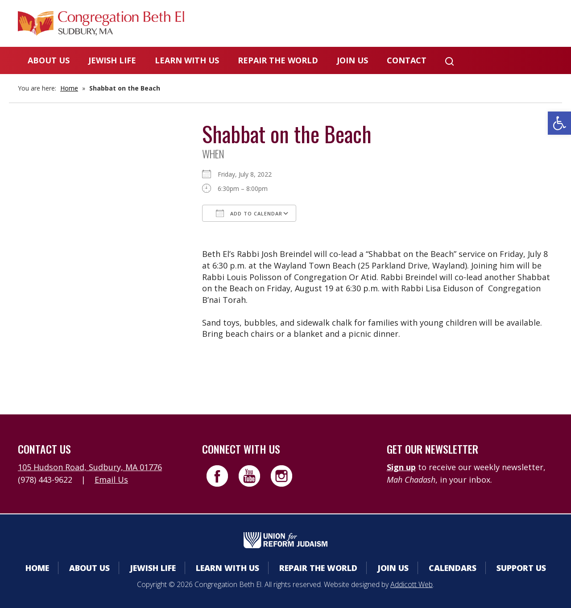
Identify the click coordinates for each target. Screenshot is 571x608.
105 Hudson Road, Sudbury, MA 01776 (90, 467)
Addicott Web (411, 584)
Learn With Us (187, 60)
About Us (49, 60)
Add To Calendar (249, 213)
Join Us (352, 60)
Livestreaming (518, 24)
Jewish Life (112, 60)
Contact (406, 60)
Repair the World (278, 60)
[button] (559, 123)
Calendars (389, 24)
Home (69, 88)
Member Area (317, 24)
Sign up (401, 467)
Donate (449, 24)
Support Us (521, 568)
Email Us (111, 479)
